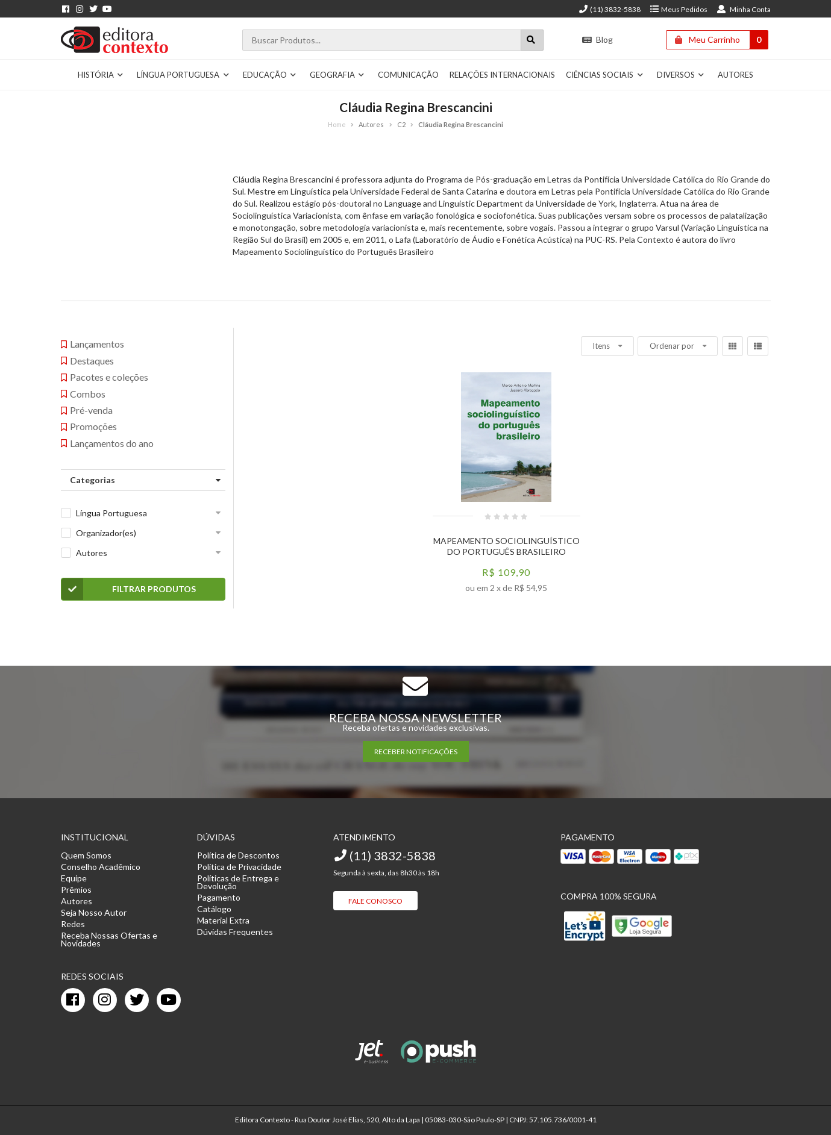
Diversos (681, 75)
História (101, 75)
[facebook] (73, 1000)
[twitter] (137, 1000)
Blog (597, 39)
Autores (735, 75)
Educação (270, 75)
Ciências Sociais (605, 75)
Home (337, 124)
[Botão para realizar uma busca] (532, 40)
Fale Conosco (375, 900)
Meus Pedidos (678, 9)
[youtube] (169, 1000)
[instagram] (105, 1000)
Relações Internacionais (502, 75)
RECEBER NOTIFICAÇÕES (415, 751)
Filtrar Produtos (128, 589)
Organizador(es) (106, 533)
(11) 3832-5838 (609, 9)
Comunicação (408, 75)
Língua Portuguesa (183, 75)
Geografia (337, 75)
